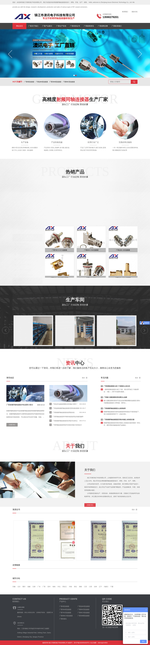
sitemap (100, 643)
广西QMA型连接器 (42, 82)
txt (107, 643)
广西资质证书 (75, 26)
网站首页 (19, 26)
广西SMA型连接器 (55, 82)
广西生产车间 (61, 26)
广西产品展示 (47, 26)
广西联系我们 (117, 26)
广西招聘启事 (103, 26)
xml (104, 643)
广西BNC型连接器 (69, 82)
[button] (74, 75)
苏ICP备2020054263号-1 (82, 643)
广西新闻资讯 (89, 26)
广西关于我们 (33, 26)
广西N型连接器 (29, 82)
